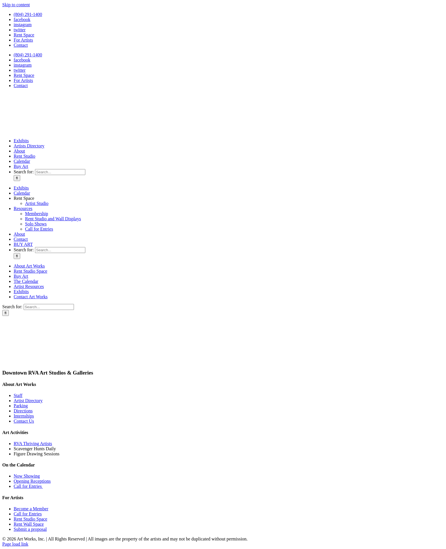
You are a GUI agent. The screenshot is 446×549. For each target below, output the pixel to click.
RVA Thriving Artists (33, 443)
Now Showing (27, 476)
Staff (18, 395)
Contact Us (24, 421)
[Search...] (60, 172)
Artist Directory (28, 400)
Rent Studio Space (30, 519)
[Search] (17, 178)
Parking (21, 405)
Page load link (15, 544)
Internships (24, 416)
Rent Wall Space (29, 524)
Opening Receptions (32, 481)
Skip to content (16, 4)
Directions (23, 410)
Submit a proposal (30, 529)
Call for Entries (28, 486)
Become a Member (31, 508)
